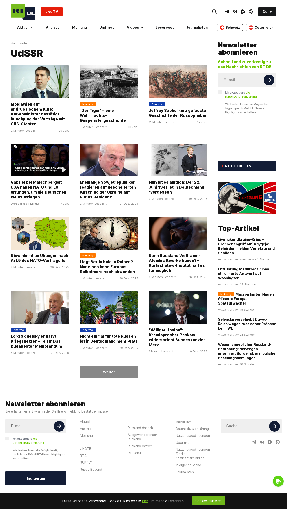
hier (145, 501)
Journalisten (197, 27)
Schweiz (230, 27)
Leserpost (165, 27)
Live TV (51, 11)
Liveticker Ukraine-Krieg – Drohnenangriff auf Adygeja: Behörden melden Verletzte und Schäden (246, 246)
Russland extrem (140, 446)
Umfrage (107, 27)
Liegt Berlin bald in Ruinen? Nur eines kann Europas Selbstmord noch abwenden (107, 267)
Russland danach (140, 428)
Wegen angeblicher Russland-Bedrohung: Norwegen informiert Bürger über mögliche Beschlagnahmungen (246, 351)
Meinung (79, 27)
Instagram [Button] (36, 478)
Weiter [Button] (109, 372)
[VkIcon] (235, 11)
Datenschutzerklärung (192, 429)
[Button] (269, 80)
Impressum (183, 422)
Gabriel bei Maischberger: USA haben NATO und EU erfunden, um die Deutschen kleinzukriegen (38, 190)
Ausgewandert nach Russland (143, 437)
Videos (135, 27)
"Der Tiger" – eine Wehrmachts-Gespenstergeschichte (103, 115)
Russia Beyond (91, 469)
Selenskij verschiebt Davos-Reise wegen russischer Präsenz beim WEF (247, 324)
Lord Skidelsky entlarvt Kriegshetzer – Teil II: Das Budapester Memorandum (36, 341)
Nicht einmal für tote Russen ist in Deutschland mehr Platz (109, 339)
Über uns (182, 442)
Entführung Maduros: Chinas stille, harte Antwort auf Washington (243, 273)
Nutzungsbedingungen (193, 435)
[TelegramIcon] (226, 11)
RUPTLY (86, 462)
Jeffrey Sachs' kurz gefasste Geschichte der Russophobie (177, 113)
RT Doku (134, 453)
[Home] (23, 12)
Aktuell (25, 27)
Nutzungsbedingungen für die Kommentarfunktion (193, 454)
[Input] (247, 80)
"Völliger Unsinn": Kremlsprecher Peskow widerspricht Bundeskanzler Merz (177, 337)
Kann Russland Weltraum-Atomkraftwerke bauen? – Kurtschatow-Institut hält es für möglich (177, 263)
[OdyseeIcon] (251, 11)
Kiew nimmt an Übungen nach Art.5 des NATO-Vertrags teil (39, 258)
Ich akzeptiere (241, 94)
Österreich (261, 27)
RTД (83, 455)
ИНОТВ (85, 448)
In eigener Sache (188, 465)
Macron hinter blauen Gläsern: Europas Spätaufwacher (246, 298)
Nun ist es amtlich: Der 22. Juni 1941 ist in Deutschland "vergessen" (176, 187)
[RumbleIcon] (243, 11)
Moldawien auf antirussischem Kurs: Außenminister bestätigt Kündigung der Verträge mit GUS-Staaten (38, 114)
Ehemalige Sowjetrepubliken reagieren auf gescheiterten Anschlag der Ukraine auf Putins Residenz (108, 190)
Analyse (53, 27)
